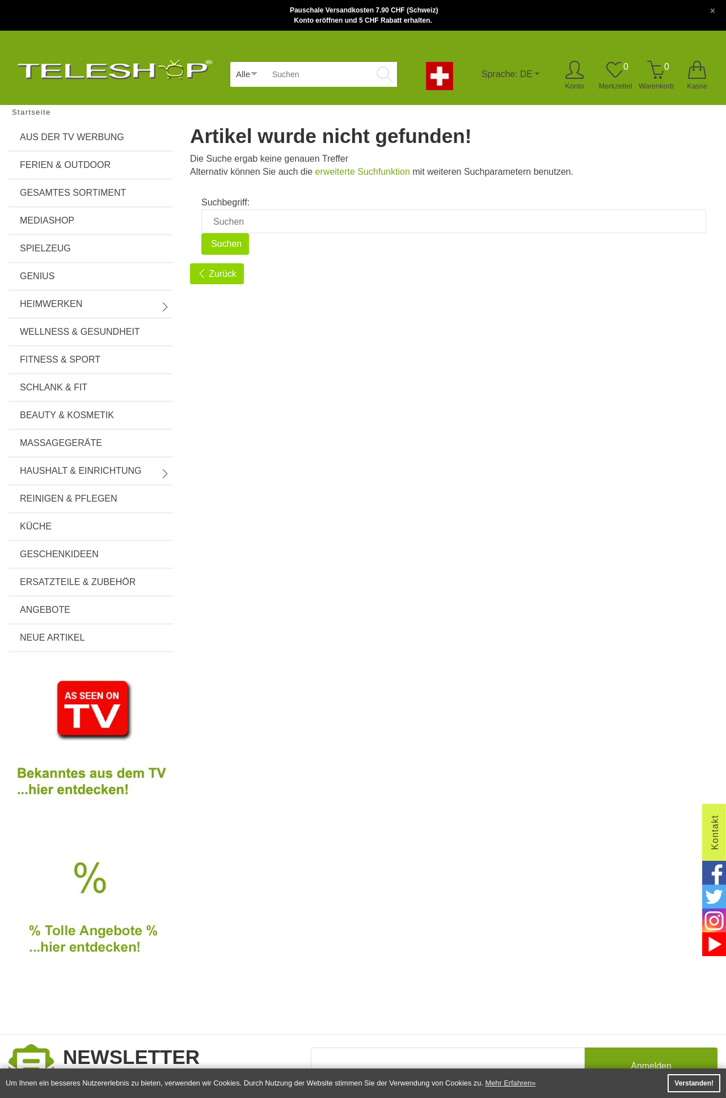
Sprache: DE (507, 74)
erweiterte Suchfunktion (362, 171)
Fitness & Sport (60, 359)
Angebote (45, 610)
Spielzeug (45, 248)
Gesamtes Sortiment (73, 192)
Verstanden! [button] (694, 1083)
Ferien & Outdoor (65, 165)
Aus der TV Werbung (72, 137)
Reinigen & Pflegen (68, 498)
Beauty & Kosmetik (67, 415)
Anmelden (651, 1066)
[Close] (712, 10)
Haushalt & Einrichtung (95, 472)
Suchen (225, 244)
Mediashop (47, 220)
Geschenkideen (59, 554)
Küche (36, 526)
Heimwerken (95, 305)
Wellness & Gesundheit (80, 331)
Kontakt (715, 832)
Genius (37, 276)
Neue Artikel (52, 637)
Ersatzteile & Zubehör (78, 582)
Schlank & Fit (53, 387)
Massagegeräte (61, 443)
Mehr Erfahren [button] (509, 1083)
